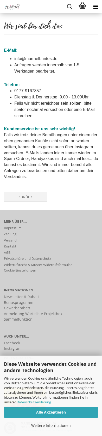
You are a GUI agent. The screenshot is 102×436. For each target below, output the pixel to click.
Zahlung (10, 234)
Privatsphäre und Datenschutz (27, 258)
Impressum (13, 228)
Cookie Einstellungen (20, 270)
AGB (7, 252)
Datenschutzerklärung (34, 402)
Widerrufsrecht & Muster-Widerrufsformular (38, 264)
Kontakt (10, 246)
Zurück (25, 197)
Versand (10, 240)
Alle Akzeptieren (51, 412)
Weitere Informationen (51, 425)
